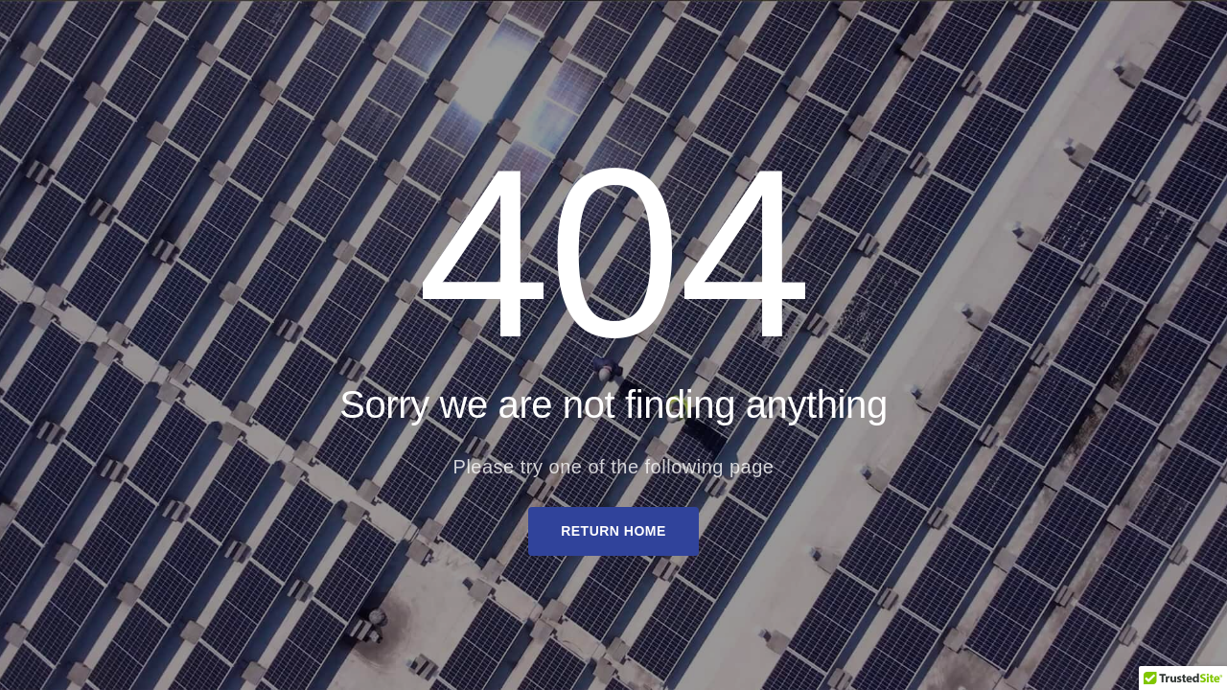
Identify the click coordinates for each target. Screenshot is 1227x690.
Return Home (613, 531)
